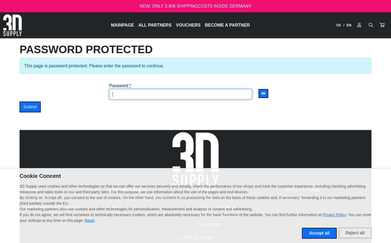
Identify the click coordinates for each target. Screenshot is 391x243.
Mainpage (122, 25)
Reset (90, 220)
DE (338, 25)
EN (348, 25)
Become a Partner (227, 25)
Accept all (319, 233)
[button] (382, 25)
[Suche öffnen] (370, 25)
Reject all (355, 233)
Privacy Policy (334, 215)
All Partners (155, 25)
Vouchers (188, 25)
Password (120, 85)
